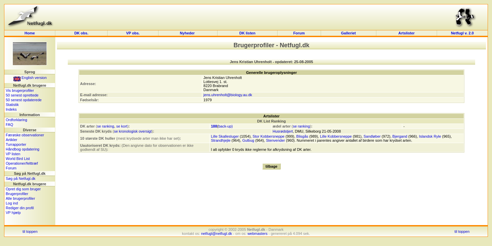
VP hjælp (13, 213)
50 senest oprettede (22, 95)
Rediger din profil (20, 208)
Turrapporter (16, 144)
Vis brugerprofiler (20, 90)
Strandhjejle (220, 140)
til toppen (30, 231)
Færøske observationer (25, 135)
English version (30, 78)
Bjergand (400, 136)
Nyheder (188, 33)
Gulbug (248, 140)
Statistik (12, 105)
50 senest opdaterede (23, 100)
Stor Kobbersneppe (269, 136)
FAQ (9, 124)
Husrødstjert (282, 131)
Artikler (11, 140)
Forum (299, 33)
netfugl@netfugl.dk (216, 233)
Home (30, 33)
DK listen (247, 33)
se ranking (105, 126)
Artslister (406, 33)
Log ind (12, 203)
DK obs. (81, 33)
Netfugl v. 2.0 (462, 33)
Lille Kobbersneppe (336, 136)
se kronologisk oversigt (133, 131)
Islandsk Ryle (430, 136)
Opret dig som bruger (23, 189)
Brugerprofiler (17, 194)
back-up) (225, 126)
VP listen (13, 154)
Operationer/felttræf (22, 163)
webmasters (257, 233)
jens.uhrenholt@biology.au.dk (227, 95)
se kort (121, 126)
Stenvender (275, 140)
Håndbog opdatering (22, 149)
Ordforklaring (16, 120)
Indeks (11, 109)
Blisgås (302, 136)
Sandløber (372, 136)
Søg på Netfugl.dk (20, 178)
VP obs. (133, 33)
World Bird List (18, 159)
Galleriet (348, 33)
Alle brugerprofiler (20, 198)
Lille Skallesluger (225, 136)
